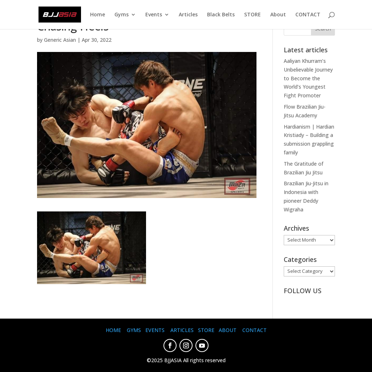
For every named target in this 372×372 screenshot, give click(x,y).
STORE (252, 15)
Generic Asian (60, 39)
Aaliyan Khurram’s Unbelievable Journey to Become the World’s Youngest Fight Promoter (308, 78)
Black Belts (221, 15)
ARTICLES (182, 330)
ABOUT (227, 330)
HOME (113, 330)
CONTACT (307, 15)
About (278, 15)
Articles (188, 15)
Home (97, 15)
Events (153, 15)
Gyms (121, 15)
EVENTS (155, 330)
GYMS (134, 330)
